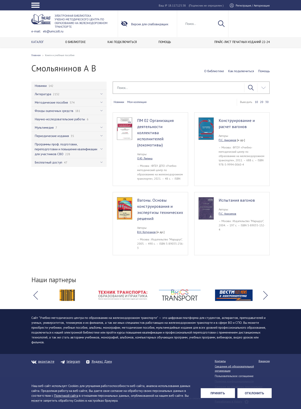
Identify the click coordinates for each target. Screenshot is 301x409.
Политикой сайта (66, 396)
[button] (35, 295)
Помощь (264, 71)
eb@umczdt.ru (53, 31)
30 (267, 102)
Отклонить (254, 393)
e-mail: (36, 31)
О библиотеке (214, 71)
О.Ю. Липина (144, 158)
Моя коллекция (137, 102)
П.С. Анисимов (227, 140)
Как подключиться (241, 71)
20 (261, 102)
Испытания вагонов (237, 200)
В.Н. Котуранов (146, 232)
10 (256, 102)
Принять (218, 393)
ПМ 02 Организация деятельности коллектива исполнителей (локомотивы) (155, 133)
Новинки (119, 102)
